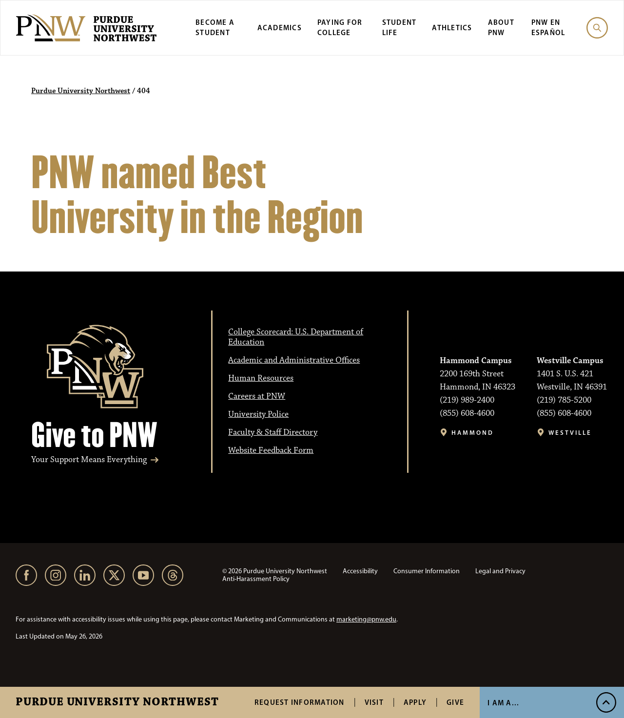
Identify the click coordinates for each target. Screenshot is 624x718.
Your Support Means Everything (89, 460)
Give (455, 702)
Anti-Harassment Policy (256, 579)
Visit (374, 702)
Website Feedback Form (270, 450)
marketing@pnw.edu (366, 619)
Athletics (452, 27)
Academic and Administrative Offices (294, 360)
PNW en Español (548, 27)
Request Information (299, 702)
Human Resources (260, 378)
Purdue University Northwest (117, 702)
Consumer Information (426, 571)
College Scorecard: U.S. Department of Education (295, 337)
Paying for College (340, 27)
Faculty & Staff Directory (272, 432)
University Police (258, 414)
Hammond (472, 432)
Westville (570, 432)
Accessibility (360, 571)
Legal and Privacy (500, 571)
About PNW (501, 27)
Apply (415, 702)
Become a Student (214, 27)
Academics (279, 27)
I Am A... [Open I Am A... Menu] (503, 702)
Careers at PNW (256, 396)
